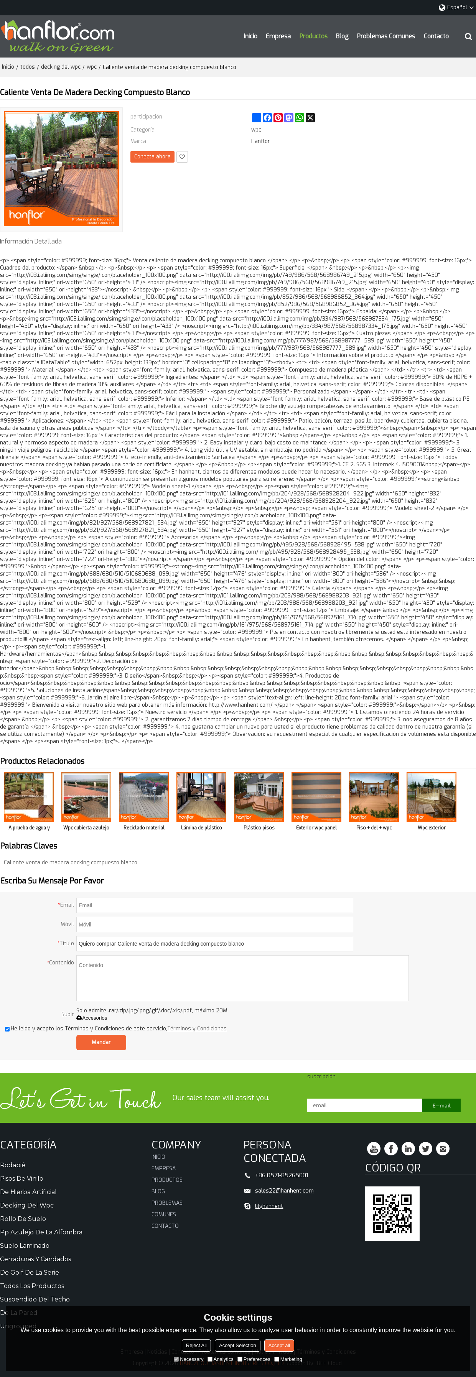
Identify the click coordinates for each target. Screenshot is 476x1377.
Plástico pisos (259, 828)
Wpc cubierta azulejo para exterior (86, 829)
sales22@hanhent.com (284, 1190)
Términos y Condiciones (197, 1028)
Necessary (188, 1359)
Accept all (279, 1345)
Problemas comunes (386, 36)
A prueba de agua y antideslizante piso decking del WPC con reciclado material (29, 829)
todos (27, 67)
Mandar (101, 1042)
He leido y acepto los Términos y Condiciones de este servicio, (116, 1028)
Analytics (221, 1359)
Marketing (288, 1359)
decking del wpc (61, 67)
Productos (314, 36)
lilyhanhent (269, 1206)
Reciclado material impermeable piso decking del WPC (144, 829)
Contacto (436, 36)
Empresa (278, 36)
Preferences (253, 1359)
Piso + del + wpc (374, 828)
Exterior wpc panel (316, 828)
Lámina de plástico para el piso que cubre (201, 829)
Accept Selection (237, 1345)
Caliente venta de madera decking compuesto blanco (70, 862)
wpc (92, 67)
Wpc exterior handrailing (432, 829)
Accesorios (91, 1018)
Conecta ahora (152, 156)
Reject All (196, 1345)
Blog (342, 36)
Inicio (250, 36)
